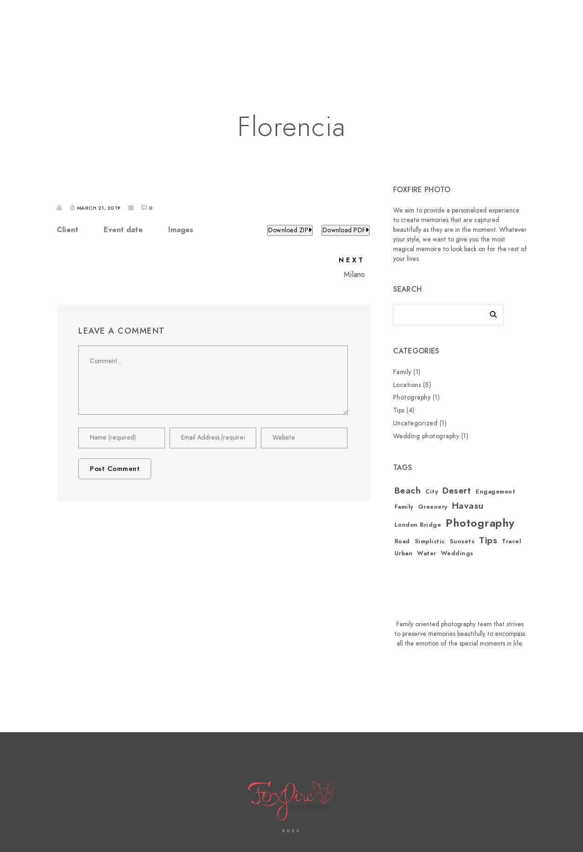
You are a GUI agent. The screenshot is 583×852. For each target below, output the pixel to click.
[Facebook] (474, 19)
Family (402, 372)
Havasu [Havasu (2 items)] (468, 505)
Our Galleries (328, 38)
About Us (211, 38)
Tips (399, 410)
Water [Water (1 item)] (426, 553)
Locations (407, 385)
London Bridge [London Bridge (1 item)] (418, 525)
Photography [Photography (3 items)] (480, 522)
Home (168, 38)
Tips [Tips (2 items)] (488, 540)
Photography (412, 397)
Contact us (265, 38)
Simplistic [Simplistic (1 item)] (430, 541)
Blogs (511, 38)
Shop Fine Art (459, 38)
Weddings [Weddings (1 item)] (457, 553)
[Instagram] (491, 19)
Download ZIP (290, 230)
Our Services (394, 38)
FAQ (545, 38)
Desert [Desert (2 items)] (456, 490)
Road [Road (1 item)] (402, 541)
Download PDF (346, 230)
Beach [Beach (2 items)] (408, 490)
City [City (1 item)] (431, 492)
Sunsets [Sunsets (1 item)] (462, 541)
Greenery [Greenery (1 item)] (433, 507)
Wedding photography (426, 436)
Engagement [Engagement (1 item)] (495, 492)
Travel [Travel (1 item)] (511, 541)
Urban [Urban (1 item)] (404, 553)
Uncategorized (415, 423)
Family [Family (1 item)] (404, 507)
